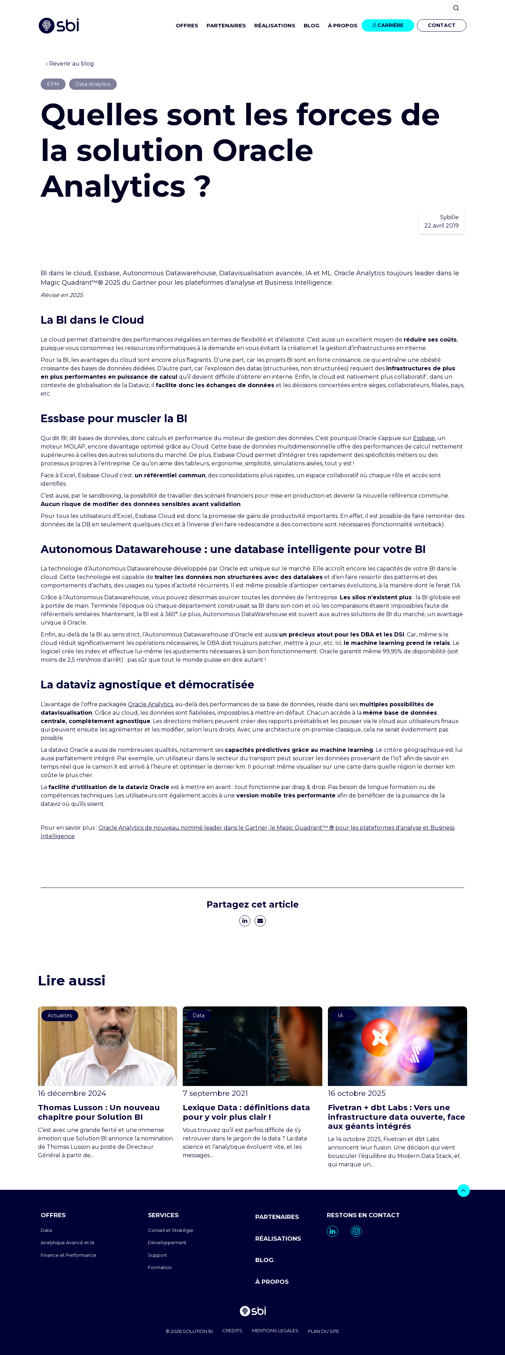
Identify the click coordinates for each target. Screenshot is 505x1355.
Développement (167, 1242)
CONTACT (442, 25)
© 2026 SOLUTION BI (184, 1330)
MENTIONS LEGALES (277, 1330)
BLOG (311, 25)
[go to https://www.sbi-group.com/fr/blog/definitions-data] (252, 1083)
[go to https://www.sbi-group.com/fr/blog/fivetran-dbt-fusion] (397, 1087)
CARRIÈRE (390, 25)
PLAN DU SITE (328, 1330)
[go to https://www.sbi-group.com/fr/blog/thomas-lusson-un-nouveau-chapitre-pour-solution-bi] (107, 1083)
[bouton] (463, 1190)
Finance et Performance (68, 1255)
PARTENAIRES (226, 25)
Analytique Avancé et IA (67, 1242)
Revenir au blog (70, 63)
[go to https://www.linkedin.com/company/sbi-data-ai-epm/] (332, 1231)
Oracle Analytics (150, 704)
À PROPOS (272, 1279)
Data (46, 1230)
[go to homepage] (252, 1310)
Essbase (424, 438)
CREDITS (231, 1330)
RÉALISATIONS (274, 25)
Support (157, 1255)
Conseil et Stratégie (170, 1230)
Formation (160, 1267)
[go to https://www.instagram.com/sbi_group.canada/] (356, 1231)
